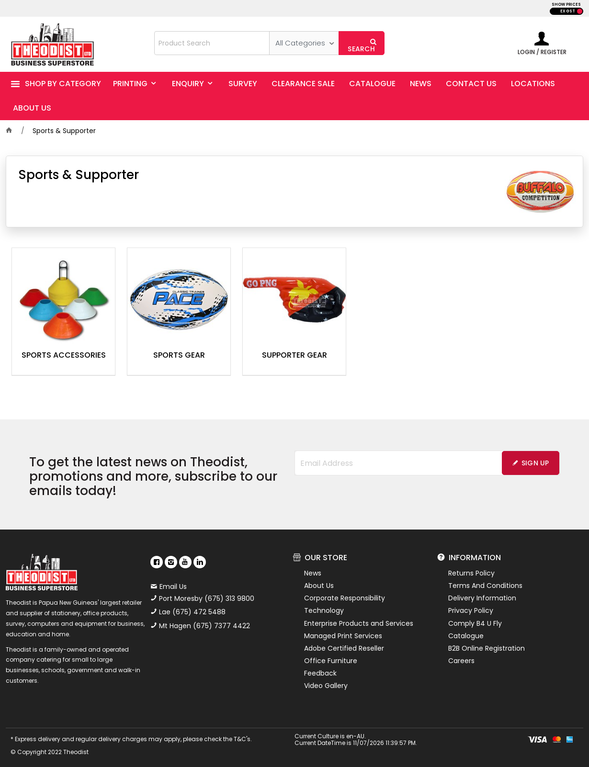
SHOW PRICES (566, 4)
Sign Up (535, 463)
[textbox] (212, 43)
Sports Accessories (64, 356)
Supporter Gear (294, 356)
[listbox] (303, 43)
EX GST (567, 11)
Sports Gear (179, 356)
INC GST (579, 11)
